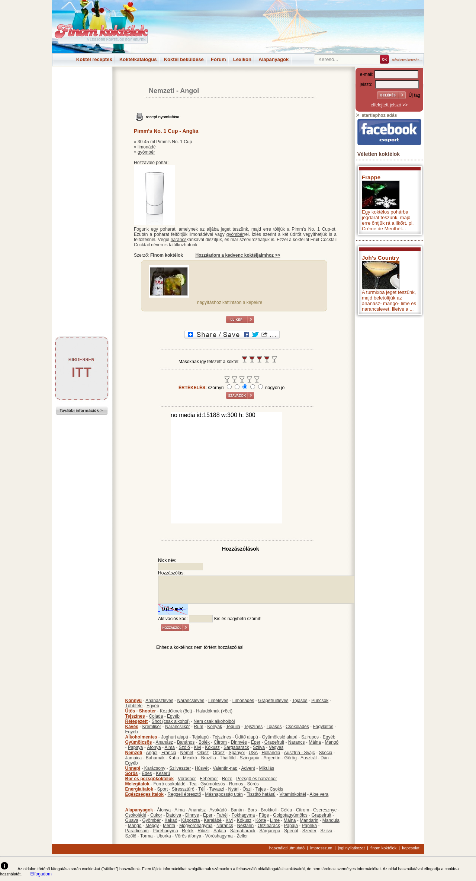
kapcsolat (410, 848)
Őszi (246, 789)
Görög (290, 757)
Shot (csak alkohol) (171, 721)
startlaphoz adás (376, 115)
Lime (275, 820)
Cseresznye (325, 810)
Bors (252, 810)
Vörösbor (187, 778)
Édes (147, 773)
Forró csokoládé (170, 784)
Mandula (331, 820)
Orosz (219, 752)
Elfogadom (41, 874)
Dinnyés (239, 742)
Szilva (259, 747)
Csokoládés (297, 726)
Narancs (296, 742)
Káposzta (190, 820)
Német (186, 752)
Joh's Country (380, 257)
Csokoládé (136, 815)
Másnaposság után (223, 794)
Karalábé (213, 820)
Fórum (218, 59)
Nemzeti (161, 90)
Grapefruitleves (273, 700)
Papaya (135, 747)
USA (253, 752)
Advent (248, 768)
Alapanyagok (273, 59)
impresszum (321, 848)
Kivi (197, 747)
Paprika (309, 825)
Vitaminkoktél (292, 794)
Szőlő (184, 747)
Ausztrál (308, 757)
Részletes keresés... (407, 60)
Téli (201, 789)
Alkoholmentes (141, 737)
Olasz (203, 752)
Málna (315, 742)
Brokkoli (269, 810)
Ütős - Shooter (140, 711)
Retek (187, 830)
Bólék (204, 742)
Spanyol (237, 752)
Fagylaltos (323, 726)
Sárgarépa (269, 830)
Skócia (325, 752)
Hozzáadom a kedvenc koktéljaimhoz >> (237, 255)
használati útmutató (287, 848)
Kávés (131, 726)
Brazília (208, 757)
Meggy (152, 825)
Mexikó (190, 757)
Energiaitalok (139, 789)
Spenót (291, 830)
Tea (192, 784)
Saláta (219, 830)
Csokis (276, 789)
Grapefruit (274, 742)
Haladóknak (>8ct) (214, 711)
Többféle (134, 705)
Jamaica (133, 757)
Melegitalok (137, 784)
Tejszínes (135, 716)
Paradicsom (137, 830)
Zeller (242, 836)
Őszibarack (269, 825)
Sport (162, 789)
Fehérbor (209, 778)
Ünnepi (133, 768)
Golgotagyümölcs (290, 815)
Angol (189, 90)
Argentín (272, 757)
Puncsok (319, 700)
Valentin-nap (225, 768)
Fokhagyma (243, 815)
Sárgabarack (236, 747)
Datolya (173, 815)
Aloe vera (319, 794)
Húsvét (202, 768)
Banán (237, 810)
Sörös (131, 773)
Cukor (156, 815)
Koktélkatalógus (138, 59)
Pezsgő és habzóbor (256, 778)
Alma (170, 747)
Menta (169, 825)
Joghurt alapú (174, 737)
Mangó (332, 742)
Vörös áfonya (188, 836)
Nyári (233, 789)
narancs (179, 239)
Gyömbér (151, 820)
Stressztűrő (183, 789)
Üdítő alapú (246, 737)
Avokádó (217, 810)
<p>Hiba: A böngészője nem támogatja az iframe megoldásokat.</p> (389, 417)
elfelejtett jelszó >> (389, 105)
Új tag (414, 95)
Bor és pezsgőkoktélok (149, 778)
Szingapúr (249, 757)
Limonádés (243, 700)
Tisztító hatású (261, 794)
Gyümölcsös (138, 742)
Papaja (291, 825)
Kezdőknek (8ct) (176, 711)
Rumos (236, 784)
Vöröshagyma (219, 836)
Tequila (233, 726)
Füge (264, 815)
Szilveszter (180, 768)
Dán (325, 757)
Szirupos (310, 737)
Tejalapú (200, 737)
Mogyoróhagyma (195, 825)
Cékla (286, 810)
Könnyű (133, 700)
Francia (168, 752)
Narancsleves (191, 700)
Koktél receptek (94, 59)
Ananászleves (159, 700)
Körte (260, 820)
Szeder (309, 830)
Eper (255, 742)
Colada (156, 716)
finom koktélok (383, 848)
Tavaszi (216, 789)
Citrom (220, 742)
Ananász (164, 742)
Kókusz (212, 747)
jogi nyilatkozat (351, 848)
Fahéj (222, 815)
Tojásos (300, 700)
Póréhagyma (165, 830)
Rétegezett (136, 721)
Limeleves (218, 700)
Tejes (260, 789)
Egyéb (153, 705)
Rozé (227, 778)
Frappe (371, 177)
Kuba (173, 757)
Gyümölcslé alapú (279, 737)
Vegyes (276, 747)
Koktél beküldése (184, 59)
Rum (198, 726)
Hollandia (270, 752)
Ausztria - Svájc (299, 752)
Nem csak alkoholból (214, 721)
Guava (131, 820)
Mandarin (309, 820)
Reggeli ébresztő (184, 794)
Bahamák (155, 757)
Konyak (214, 726)
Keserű (163, 773)
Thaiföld (228, 757)
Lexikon (242, 59)
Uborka (164, 836)
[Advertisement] (82, 83)
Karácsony (154, 768)
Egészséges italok (144, 794)
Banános (185, 742)
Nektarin (245, 825)
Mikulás (266, 768)
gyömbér (146, 152)
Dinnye (192, 815)
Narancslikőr (177, 726)
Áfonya (154, 747)
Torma (146, 836)
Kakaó (171, 820)
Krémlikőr (151, 726)
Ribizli (203, 830)
